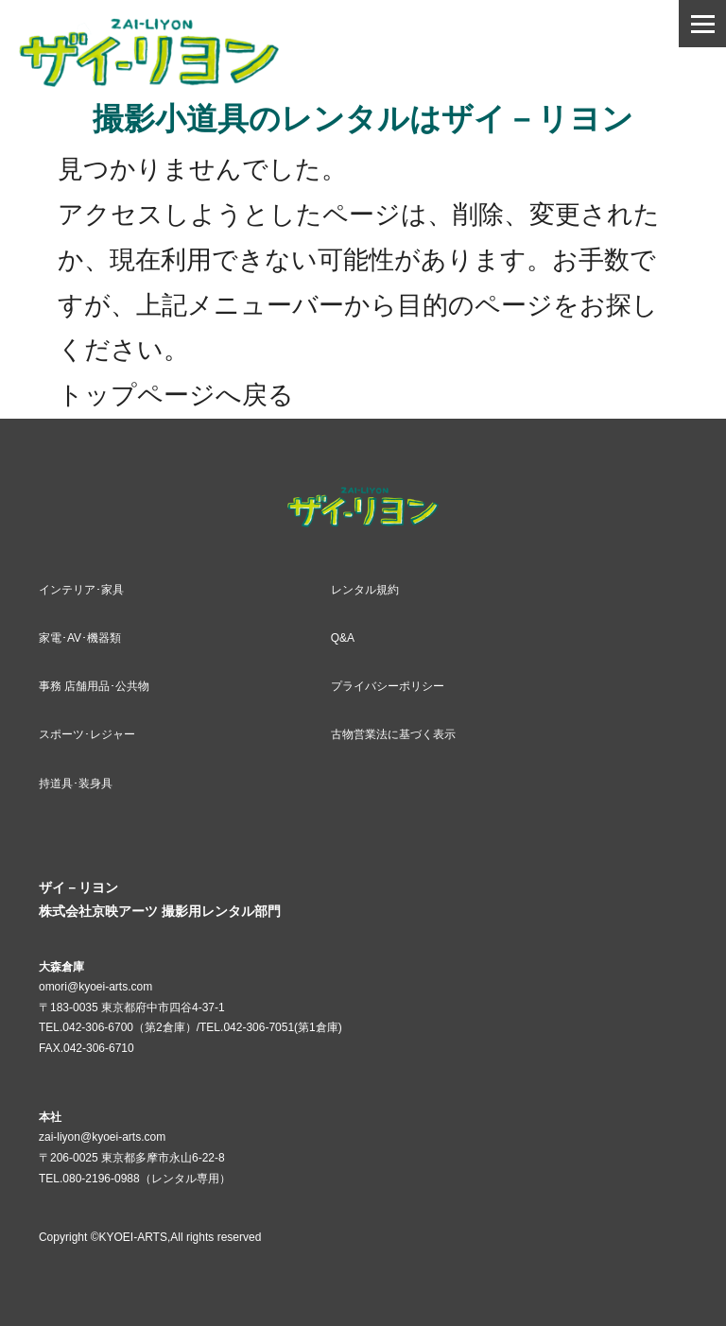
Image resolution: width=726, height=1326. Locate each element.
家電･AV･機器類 (80, 638)
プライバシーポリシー (387, 686)
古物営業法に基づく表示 (393, 734)
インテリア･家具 (81, 589)
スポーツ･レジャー (87, 734)
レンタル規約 (365, 589)
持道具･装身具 (75, 783)
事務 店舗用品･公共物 (94, 686)
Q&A (342, 638)
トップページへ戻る (176, 395)
